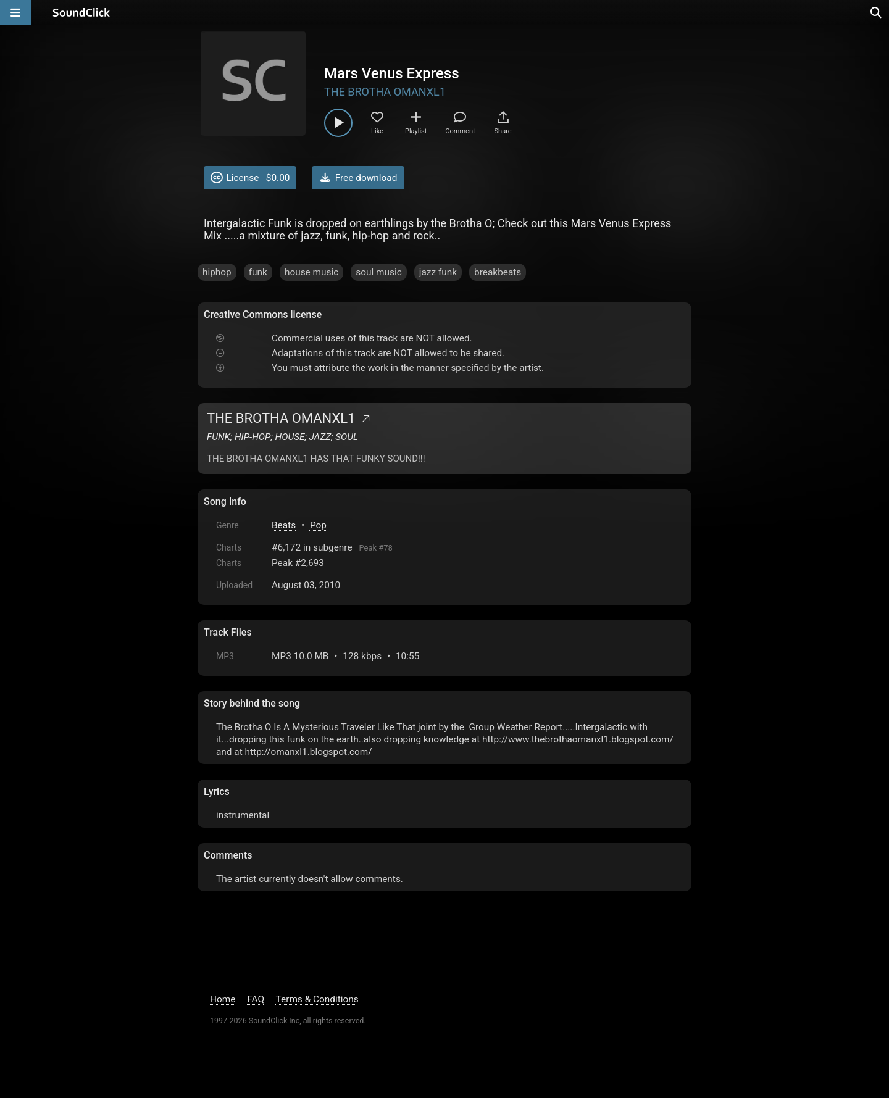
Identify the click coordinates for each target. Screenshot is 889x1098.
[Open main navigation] (15, 12)
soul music (379, 272)
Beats (284, 525)
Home (222, 999)
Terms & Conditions (317, 999)
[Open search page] (876, 12)
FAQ (255, 999)
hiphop (217, 272)
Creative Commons (246, 314)
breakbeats (497, 272)
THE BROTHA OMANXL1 (385, 91)
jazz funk (438, 272)
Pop (318, 525)
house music (311, 272)
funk (258, 272)
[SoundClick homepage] (81, 12)
